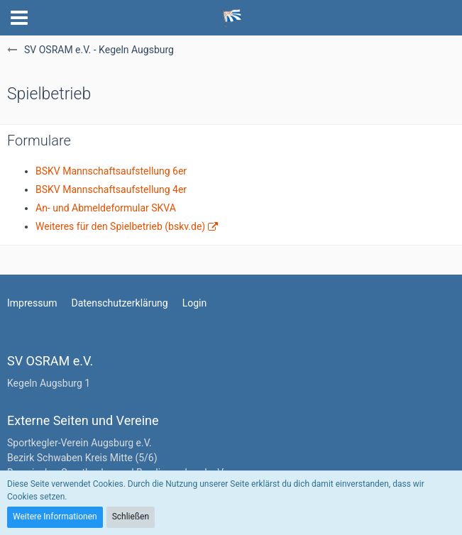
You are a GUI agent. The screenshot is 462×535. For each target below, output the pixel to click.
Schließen (130, 517)
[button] (19, 17)
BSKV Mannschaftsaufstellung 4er (111, 189)
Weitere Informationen (55, 517)
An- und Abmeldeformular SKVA (105, 208)
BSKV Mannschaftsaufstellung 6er (111, 171)
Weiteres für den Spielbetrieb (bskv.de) (120, 226)
